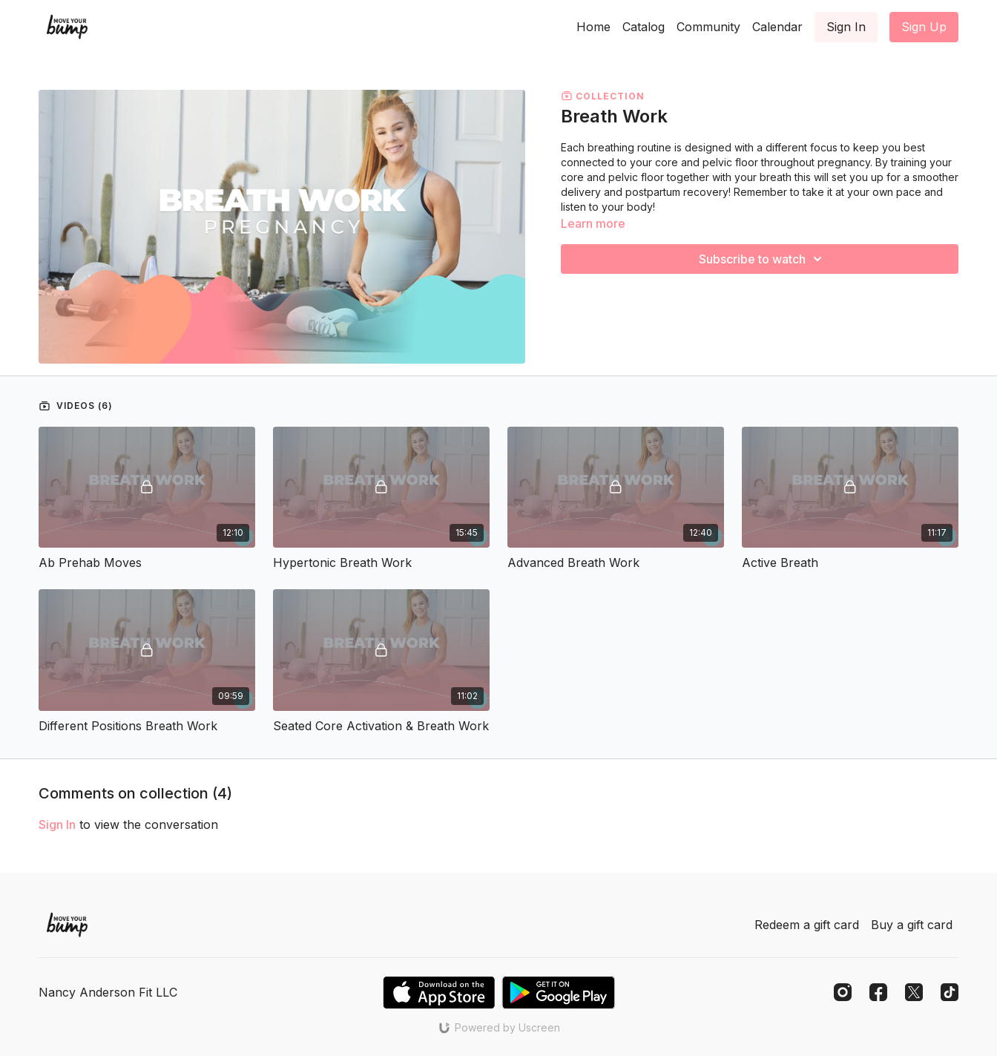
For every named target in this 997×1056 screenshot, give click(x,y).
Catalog (643, 26)
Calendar (777, 26)
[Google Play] (558, 992)
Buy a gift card (911, 924)
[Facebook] (878, 992)
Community (708, 26)
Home (593, 26)
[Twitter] (914, 992)
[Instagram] (843, 992)
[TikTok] (949, 992)
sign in (57, 824)
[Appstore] (439, 992)
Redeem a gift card (806, 924)
